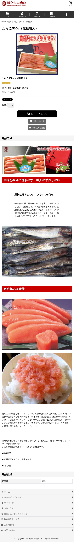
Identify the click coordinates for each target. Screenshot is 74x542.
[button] (37, 14)
